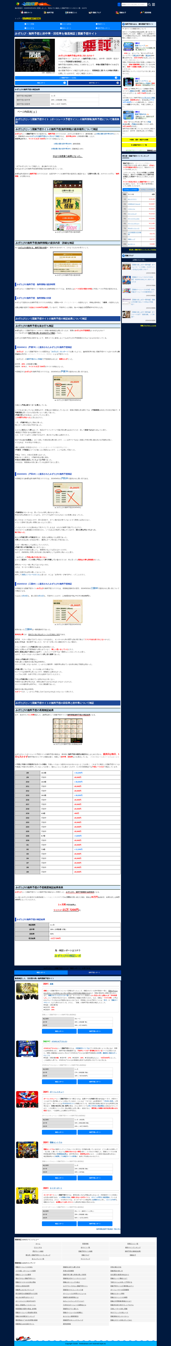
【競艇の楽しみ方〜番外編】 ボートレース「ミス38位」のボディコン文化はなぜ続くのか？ (143, 267)
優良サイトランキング (133, 1247)
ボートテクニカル (133, 218)
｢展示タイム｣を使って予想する (121, 1282)
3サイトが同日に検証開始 (100, 1197)
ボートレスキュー (57, 1092)
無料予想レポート (103, 28)
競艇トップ (131, 239)
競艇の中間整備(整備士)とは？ (121, 1301)
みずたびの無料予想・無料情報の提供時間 (36, 284)
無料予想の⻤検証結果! (133, 1251)
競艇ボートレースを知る (24, 1267)
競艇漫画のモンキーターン (119, 1316)
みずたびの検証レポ (68, 955)
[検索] (149, 4)
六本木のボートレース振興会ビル (74, 1305)
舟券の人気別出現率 (22, 1286)
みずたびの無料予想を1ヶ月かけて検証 (44, 136)
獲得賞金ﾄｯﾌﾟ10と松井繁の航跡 (27, 1320)
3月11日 (41, 596)
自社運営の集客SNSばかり (119, 1274)
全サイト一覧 (85, 1247)
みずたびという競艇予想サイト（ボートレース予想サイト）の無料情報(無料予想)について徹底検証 (67, 120)
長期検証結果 (61, 1154)
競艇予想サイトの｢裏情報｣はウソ (122, 1286)
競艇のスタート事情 (117, 1293)
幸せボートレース (133, 228)
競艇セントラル (56, 1142)
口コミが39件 (111, 1200)
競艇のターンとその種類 (118, 1297)
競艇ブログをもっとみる (148, 325)
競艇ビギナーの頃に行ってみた (121, 1320)
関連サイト (100, 24)
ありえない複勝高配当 (70, 1316)
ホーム (38, 1244)
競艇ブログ (85, 1255)
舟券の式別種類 (68, 1271)
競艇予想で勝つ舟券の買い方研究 (74, 1274)
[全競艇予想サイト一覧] (119, 5)
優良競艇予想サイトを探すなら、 (136, 150)
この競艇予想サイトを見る (88, 78)
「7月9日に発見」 (108, 1101)
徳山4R (135, 55)
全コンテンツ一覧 (38, 1259)
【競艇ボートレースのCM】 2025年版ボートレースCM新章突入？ (143, 291)
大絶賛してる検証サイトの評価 (65, 1156)
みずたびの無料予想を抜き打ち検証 (35, 326)
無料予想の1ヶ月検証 (35, 359)
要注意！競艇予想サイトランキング (38, 1255)
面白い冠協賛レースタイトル (26, 1305)
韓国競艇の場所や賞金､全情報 (26, 1309)
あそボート (131, 244)
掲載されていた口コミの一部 (58, 995)
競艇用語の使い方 (116, 1271)
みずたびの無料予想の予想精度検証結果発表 (39, 887)
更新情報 (85, 1244)
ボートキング (132, 214)
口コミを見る (65, 24)
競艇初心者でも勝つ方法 (71, 1267)
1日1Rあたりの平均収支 (130, 189)
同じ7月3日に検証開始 (96, 1106)
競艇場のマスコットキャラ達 (73, 1290)
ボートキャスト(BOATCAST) (26, 1301)
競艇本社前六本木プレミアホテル (122, 1305)
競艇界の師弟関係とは (70, 1297)
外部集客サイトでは (83, 1048)
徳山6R (148, 55)
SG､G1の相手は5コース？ (25, 1297)
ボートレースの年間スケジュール (74, 1293)
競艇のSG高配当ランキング (25, 1316)
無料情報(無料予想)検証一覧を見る (108, 1229)
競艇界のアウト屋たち (70, 1309)
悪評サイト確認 (38, 1251)
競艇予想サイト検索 (85, 1251)
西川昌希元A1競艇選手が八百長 (27, 1293)
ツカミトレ (131, 209)
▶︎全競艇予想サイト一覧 (139, 145)
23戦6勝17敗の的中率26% (61, 149)
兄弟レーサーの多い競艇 (118, 1309)
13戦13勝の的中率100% (105, 134)
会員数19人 (96, 1200)
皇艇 (51, 984)
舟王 (105, 1000)
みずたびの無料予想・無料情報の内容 (34, 298)
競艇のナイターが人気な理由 (26, 1282)
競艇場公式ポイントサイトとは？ (74, 1278)
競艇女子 (133, 1255)
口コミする (29, 28)
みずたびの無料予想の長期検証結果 (35, 710)
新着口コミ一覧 (132, 1244)
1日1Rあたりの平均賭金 (147, 189)
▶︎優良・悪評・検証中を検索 (139, 140)
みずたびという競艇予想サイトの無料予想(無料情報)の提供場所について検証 (57, 129)
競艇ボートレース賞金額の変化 (26, 1312)
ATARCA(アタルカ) (59, 1041)
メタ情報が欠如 (64, 1197)
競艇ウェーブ (140, 46)
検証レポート (65, 28)
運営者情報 (67, 1324)
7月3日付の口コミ (68, 1103)
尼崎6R (132, 91)
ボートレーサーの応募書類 (119, 1290)
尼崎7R (144, 91)
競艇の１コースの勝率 (23, 1274)
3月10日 (25, 596)
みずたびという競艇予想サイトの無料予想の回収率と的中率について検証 (55, 703)
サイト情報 (29, 24)
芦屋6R (134, 124)
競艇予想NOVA (140, 114)
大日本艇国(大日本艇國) (134, 233)
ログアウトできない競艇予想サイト (75, 1286)
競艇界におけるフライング (25, 1290)
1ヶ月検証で (147, 83)
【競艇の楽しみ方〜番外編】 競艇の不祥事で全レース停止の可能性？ (143, 302)
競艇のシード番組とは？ (118, 1278)
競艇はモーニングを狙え (71, 1282)
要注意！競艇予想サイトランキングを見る (142, 250)
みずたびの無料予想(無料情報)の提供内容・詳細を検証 (45, 243)
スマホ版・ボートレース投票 (26, 1271)
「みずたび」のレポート (59, 352)
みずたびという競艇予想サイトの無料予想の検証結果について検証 (51, 318)
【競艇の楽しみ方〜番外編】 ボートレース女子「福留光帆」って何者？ (143, 314)
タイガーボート (56, 1188)
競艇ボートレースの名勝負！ (73, 1312)
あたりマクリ (132, 199)
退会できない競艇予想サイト (26, 1278)
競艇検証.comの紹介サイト (25, 1324)
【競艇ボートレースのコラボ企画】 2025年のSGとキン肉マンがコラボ (142, 279)
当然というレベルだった (31, 575)
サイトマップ (85, 1259)
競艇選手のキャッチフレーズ (73, 1320)
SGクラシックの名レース (119, 1312)
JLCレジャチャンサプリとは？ (73, 1301)
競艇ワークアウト (141, 81)
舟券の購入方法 (115, 1267)
